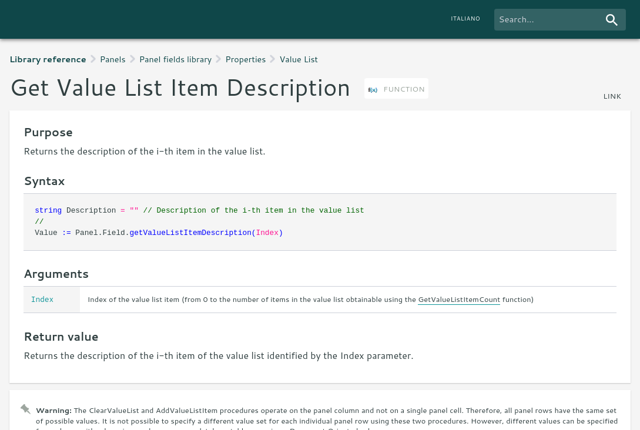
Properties (245, 59)
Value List (298, 59)
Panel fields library (175, 59)
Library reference (47, 59)
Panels (113, 59)
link (612, 95)
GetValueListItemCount (459, 299)
